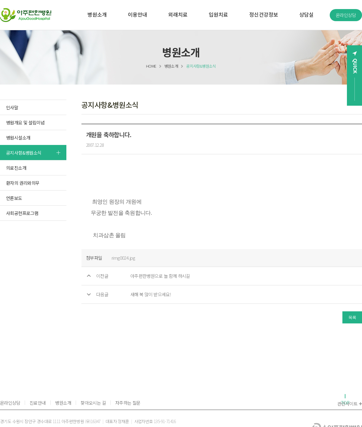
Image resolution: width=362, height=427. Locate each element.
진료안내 (38, 403)
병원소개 (171, 66)
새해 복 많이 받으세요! (150, 294)
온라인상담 (346, 15)
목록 (352, 317)
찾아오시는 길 (93, 403)
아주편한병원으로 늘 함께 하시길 (160, 276)
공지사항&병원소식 (201, 66)
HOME (151, 66)
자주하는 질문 (128, 403)
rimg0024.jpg (123, 258)
